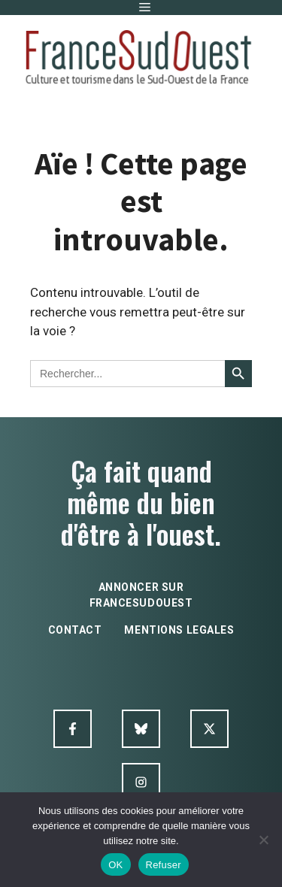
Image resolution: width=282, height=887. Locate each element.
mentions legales (179, 630)
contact (75, 630)
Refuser (163, 864)
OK (115, 864)
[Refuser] (263, 839)
